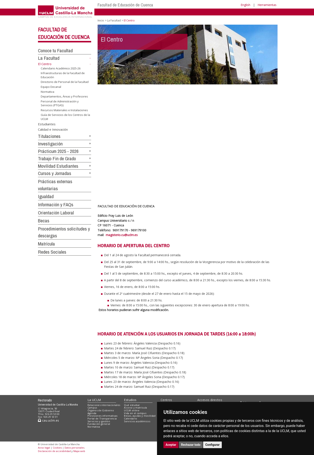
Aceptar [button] (171, 444)
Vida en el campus (135, 413)
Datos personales (74, 447)
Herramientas (267, 5)
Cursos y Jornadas (54, 173)
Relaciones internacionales (104, 405)
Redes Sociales (52, 252)
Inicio (101, 20)
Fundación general (99, 423)
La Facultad (48, 58)
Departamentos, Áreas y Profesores (64, 96)
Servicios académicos (137, 421)
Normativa (47, 91)
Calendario (130, 418)
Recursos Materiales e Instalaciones (64, 110)
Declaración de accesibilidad (54, 451)
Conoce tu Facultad (55, 50)
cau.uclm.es (48, 420)
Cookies (57, 447)
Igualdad (46, 196)
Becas (43, 220)
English (245, 5)
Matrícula (46, 244)
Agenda (92, 413)
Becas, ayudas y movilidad (139, 415)
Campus (92, 407)
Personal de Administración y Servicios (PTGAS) (60, 103)
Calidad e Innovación (53, 129)
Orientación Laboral (56, 213)
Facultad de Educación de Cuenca (125, 5)
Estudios (130, 400)
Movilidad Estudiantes (58, 166)
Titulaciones (49, 136)
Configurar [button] (212, 444)
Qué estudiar (132, 405)
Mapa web (79, 451)
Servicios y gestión (99, 421)
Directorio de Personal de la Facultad (65, 82)
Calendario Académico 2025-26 (60, 68)
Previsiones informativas (103, 415)
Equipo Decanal (51, 87)
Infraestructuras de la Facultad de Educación (63, 75)
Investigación (50, 144)
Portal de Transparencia (102, 418)
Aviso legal (44, 447)
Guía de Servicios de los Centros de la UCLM (65, 117)
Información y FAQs (55, 204)
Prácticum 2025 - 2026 (58, 151)
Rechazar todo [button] (191, 444)
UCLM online (131, 410)
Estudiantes (47, 124)
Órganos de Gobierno (101, 410)
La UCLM (94, 400)
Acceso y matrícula (135, 407)
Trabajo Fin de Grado (57, 158)
